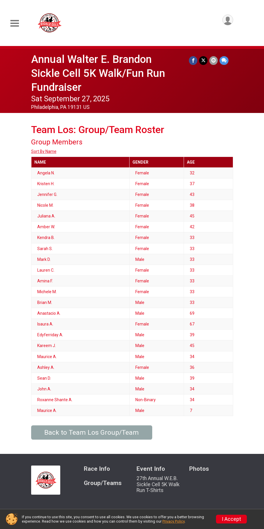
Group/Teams (103, 483)
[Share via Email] (213, 60)
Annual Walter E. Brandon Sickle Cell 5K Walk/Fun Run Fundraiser (98, 73)
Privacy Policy (173, 521)
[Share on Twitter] (203, 60)
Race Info (97, 469)
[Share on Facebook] (193, 60)
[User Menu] (227, 20)
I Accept (231, 519)
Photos (199, 469)
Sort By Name (43, 151)
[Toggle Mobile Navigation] (14, 23)
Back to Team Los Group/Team (91, 432)
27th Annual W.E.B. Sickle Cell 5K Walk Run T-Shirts (158, 484)
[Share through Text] (223, 60)
